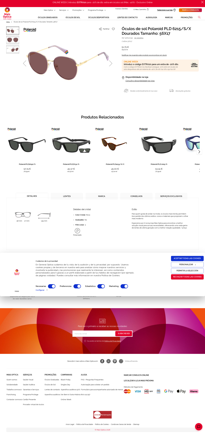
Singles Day (65, 386)
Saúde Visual (28, 381)
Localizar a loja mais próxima (139, 381)
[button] (24, 65)
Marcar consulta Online (136, 376)
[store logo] (7, 14)
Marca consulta (190, 10)
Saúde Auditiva (29, 386)
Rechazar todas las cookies (183, 414)
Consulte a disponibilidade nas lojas (140, 82)
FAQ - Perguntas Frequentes (92, 381)
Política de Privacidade (112, 343)
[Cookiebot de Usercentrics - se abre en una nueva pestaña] (16, 428)
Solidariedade (12, 386)
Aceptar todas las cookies (183, 395)
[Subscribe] (123, 335)
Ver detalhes (138, 39)
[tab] (32, 196)
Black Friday (65, 381)
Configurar (40, 427)
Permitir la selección (183, 407)
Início (8, 23)
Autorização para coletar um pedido (95, 386)
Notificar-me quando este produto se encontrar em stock (144, 57)
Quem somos (12, 381)
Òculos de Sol (50, 386)
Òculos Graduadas (52, 381)
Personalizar (183, 401)
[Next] (199, 153)
